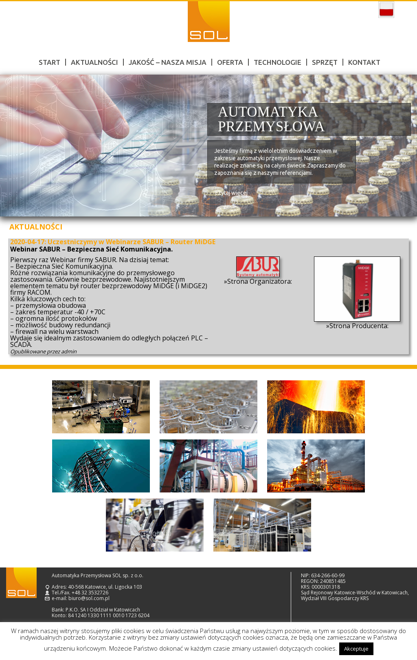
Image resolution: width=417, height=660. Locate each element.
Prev (15, 146)
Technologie (277, 62)
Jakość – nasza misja (167, 62)
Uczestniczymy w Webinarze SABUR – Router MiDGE (131, 241)
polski (386, 10)
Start (49, 62)
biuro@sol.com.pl (89, 598)
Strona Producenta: (358, 325)
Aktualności (94, 62)
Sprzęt (325, 62)
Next (401, 146)
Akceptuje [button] (356, 648)
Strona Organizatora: (259, 281)
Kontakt (364, 62)
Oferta (230, 62)
